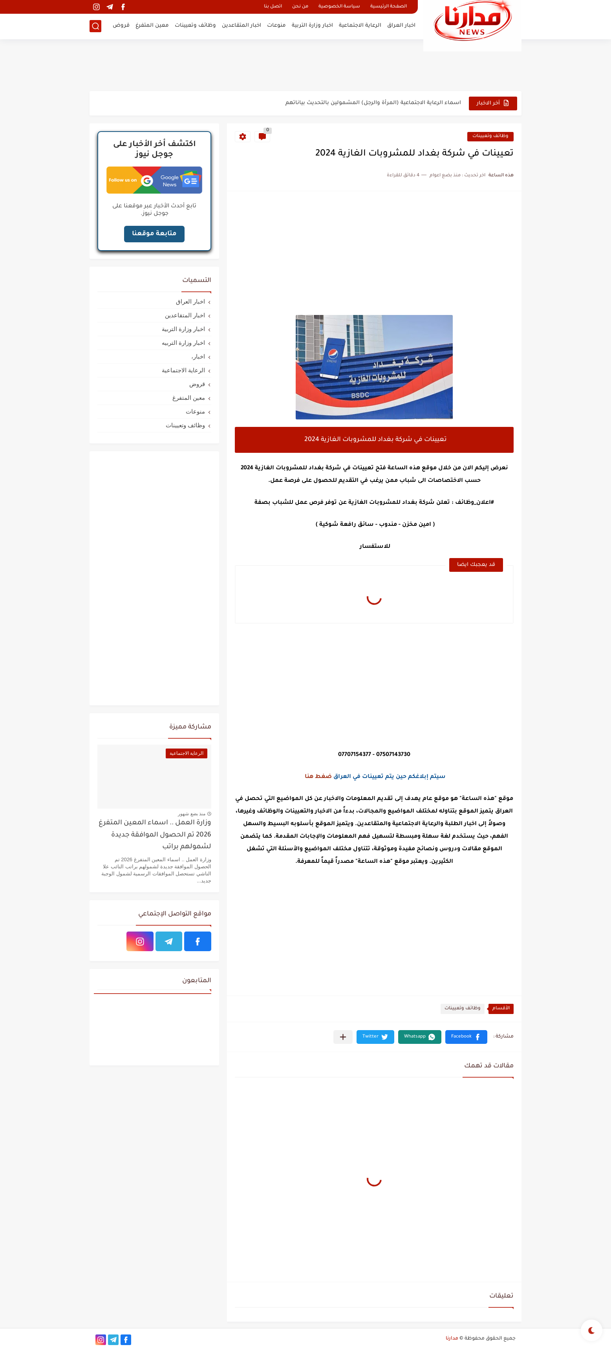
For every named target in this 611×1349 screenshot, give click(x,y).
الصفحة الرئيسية (388, 6)
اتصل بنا (273, 6)
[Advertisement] (305, 64)
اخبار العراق (401, 26)
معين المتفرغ (152, 26)
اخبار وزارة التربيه (183, 342)
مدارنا (452, 1339)
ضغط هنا (318, 777)
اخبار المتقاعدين (241, 26)
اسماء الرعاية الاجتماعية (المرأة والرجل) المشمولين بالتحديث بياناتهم (373, 103)
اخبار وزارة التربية (312, 26)
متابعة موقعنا (154, 234)
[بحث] (95, 26)
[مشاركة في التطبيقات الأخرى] (343, 1037)
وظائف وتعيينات (195, 26)
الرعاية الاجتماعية (360, 26)
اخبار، (198, 356)
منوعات (276, 26)
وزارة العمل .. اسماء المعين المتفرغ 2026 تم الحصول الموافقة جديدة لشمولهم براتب (155, 835)
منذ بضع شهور (191, 813)
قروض (121, 26)
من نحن (300, 6)
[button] (466, 1037)
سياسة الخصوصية (339, 6)
